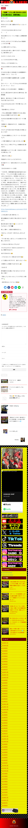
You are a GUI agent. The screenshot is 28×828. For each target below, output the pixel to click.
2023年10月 (5, 709)
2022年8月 (4, 747)
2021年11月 (5, 768)
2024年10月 (5, 677)
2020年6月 (4, 805)
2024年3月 (4, 696)
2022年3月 (4, 760)
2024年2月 (4, 699)
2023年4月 (4, 725)
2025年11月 (5, 643)
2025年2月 (4, 667)
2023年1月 (4, 733)
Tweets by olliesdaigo (7, 575)
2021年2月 (4, 792)
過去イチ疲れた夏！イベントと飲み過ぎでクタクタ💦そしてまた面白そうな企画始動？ (18, 630)
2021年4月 (4, 787)
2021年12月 (5, 765)
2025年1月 (4, 669)
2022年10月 (5, 741)
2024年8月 (4, 683)
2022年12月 (5, 736)
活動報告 (4, 315)
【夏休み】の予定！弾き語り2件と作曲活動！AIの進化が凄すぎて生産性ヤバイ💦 (17, 419)
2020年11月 (5, 800)
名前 (3, 346)
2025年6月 (4, 656)
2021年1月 (4, 795)
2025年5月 (4, 659)
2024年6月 (4, 688)
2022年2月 (4, 763)
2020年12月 (5, 797)
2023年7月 (4, 717)
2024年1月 (4, 701)
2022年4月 (4, 757)
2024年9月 (4, 680)
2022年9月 (4, 744)
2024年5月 (4, 691)
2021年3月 (4, 789)
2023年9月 (4, 712)
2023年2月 (4, 731)
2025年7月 (4, 653)
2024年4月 (4, 693)
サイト (3, 358)
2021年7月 (4, 779)
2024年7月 (4, 685)
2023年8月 (4, 715)
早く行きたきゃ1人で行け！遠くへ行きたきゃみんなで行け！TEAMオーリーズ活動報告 (18, 620)
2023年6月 (4, 720)
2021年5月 (4, 784)
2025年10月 (5, 645)
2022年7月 (4, 749)
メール (4, 352)
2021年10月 (5, 771)
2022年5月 (4, 755)
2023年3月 (4, 728)
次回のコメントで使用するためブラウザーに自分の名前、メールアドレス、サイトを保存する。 (14, 365)
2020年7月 (4, 803)
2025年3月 (4, 664)
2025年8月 (4, 651)
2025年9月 (4, 648)
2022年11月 (5, 739)
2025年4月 (4, 661)
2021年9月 (4, 773)
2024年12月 (5, 672)
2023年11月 (5, 707)
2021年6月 (4, 781)
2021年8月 (4, 776)
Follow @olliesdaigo (7, 572)
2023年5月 (4, 723)
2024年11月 (5, 675)
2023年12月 (5, 704)
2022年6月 (4, 752)
